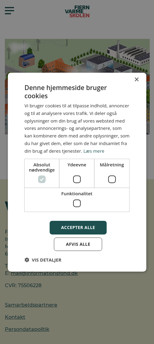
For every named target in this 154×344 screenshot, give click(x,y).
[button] (42, 259)
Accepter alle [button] (78, 227)
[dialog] (77, 172)
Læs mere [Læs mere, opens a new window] (93, 151)
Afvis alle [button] (78, 244)
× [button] (136, 79)
